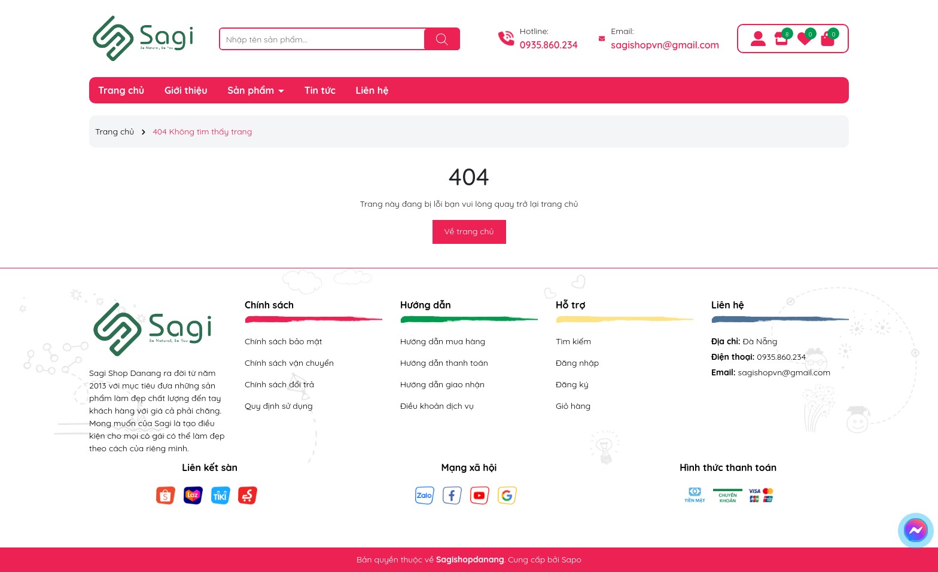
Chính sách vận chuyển (289, 362)
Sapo (571, 559)
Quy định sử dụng (279, 405)
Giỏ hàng (573, 405)
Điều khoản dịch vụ (437, 405)
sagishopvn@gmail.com (665, 45)
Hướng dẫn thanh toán (444, 362)
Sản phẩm (252, 90)
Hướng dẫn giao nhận (442, 384)
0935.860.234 (549, 45)
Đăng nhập (577, 362)
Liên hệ (372, 90)
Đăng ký (572, 384)
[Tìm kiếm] (442, 39)
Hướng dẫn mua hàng (442, 341)
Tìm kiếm (573, 341)
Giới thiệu (186, 90)
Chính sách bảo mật (283, 341)
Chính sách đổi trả (279, 384)
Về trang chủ (469, 231)
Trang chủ (121, 90)
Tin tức (320, 90)
